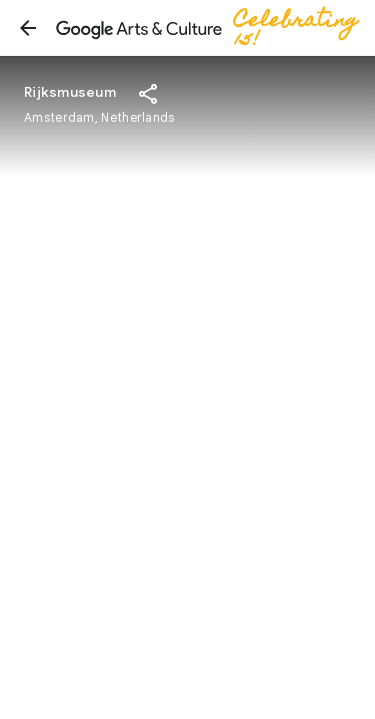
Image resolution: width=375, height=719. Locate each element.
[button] (28, 28)
